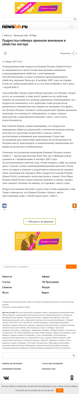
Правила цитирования (12, 364)
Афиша (46, 276)
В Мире (33, 35)
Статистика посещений (52, 364)
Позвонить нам (48, 369)
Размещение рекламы (11, 369)
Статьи (6, 282)
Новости (8, 35)
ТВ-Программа (50, 282)
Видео (45, 292)
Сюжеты (7, 287)
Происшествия (21, 35)
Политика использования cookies (16, 307)
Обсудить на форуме (41, 221)
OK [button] (59, 390)
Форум (46, 287)
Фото (5, 292)
